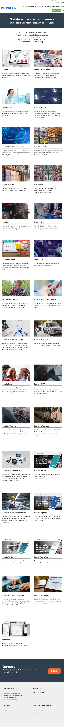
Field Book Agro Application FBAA (12, 711)
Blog (62, 7)
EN (63, 10)
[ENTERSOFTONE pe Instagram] (40, 692)
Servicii (37, 7)
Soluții (24, 7)
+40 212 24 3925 (12, 697)
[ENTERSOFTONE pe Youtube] (43, 692)
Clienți (49, 7)
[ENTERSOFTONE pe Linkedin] (34, 692)
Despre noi (55, 7)
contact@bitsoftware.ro (53, 1)
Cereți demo (57, 10)
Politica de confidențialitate (39, 711)
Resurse (43, 7)
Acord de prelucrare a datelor (40, 713)
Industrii (31, 7)
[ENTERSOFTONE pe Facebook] (37, 692)
